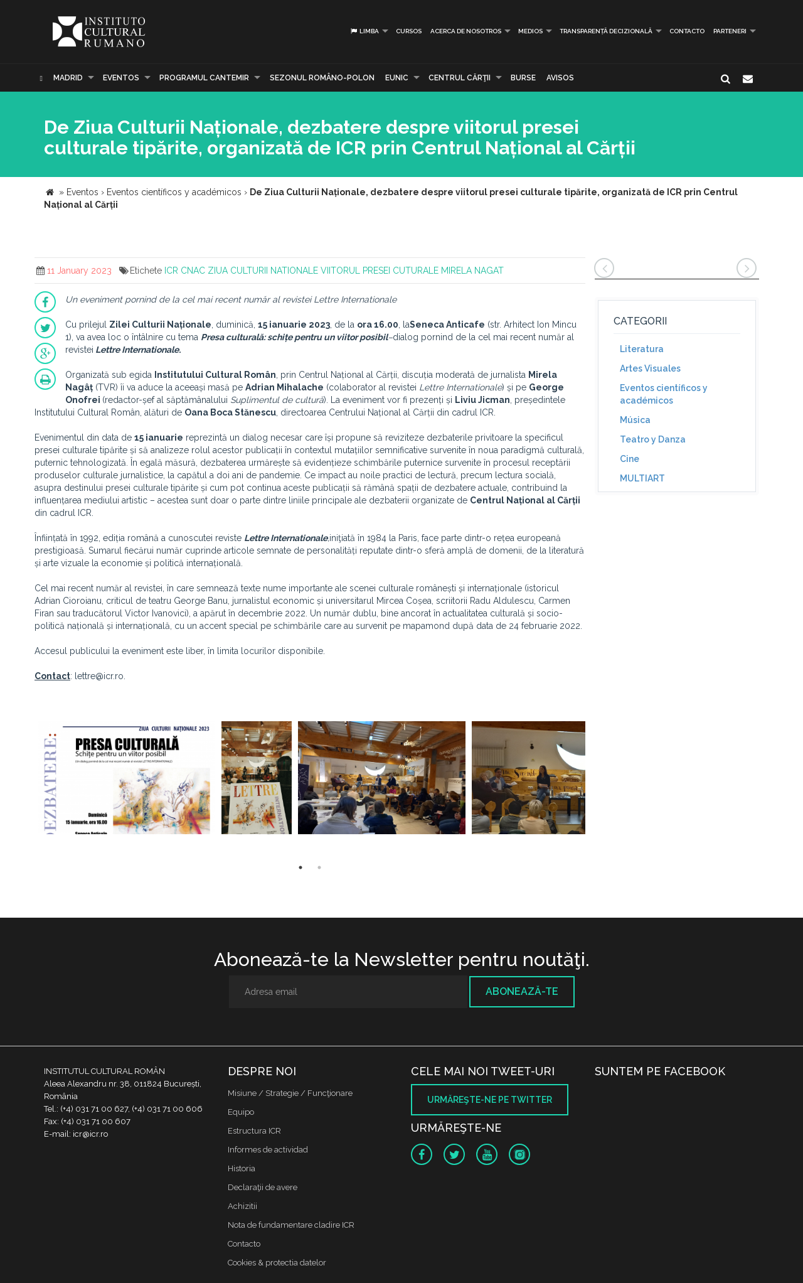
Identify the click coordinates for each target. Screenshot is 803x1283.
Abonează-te (522, 991)
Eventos (121, 77)
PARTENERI (730, 31)
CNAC (193, 271)
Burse (523, 77)
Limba (364, 31)
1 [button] (300, 867)
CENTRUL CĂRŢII (459, 77)
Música (635, 420)
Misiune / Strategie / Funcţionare (290, 1093)
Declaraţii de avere (262, 1187)
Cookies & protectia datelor (277, 1262)
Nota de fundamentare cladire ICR (291, 1225)
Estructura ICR (254, 1130)
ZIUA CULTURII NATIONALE (263, 271)
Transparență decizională (606, 31)
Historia (241, 1168)
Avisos (560, 77)
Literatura (642, 349)
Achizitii (242, 1206)
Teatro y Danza (653, 439)
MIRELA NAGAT (472, 271)
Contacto (687, 31)
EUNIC (396, 77)
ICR (171, 271)
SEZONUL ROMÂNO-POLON (322, 77)
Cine (629, 459)
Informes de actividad (268, 1149)
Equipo (241, 1112)
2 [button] (319, 867)
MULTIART (642, 478)
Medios (530, 31)
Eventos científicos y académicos (664, 394)
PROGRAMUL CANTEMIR (204, 77)
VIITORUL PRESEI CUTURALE (380, 271)
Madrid (68, 77)
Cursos (409, 31)
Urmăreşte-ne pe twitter (489, 1100)
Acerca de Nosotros (465, 31)
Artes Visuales (650, 368)
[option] (126, 779)
